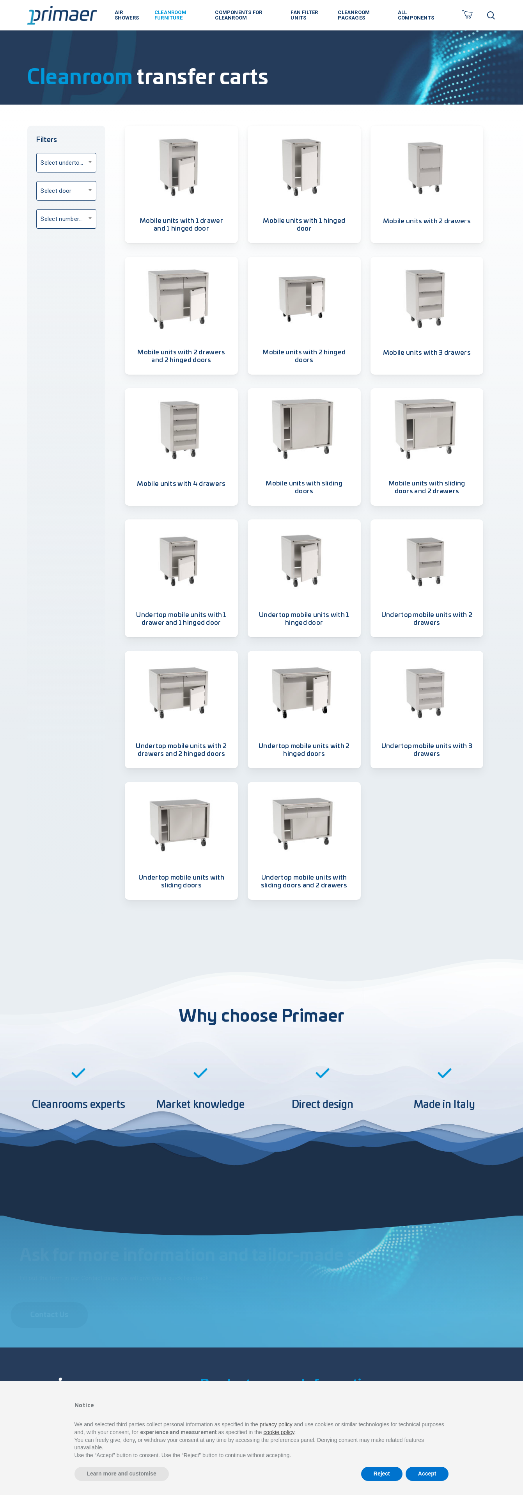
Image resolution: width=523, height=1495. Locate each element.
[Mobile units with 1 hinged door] (304, 167)
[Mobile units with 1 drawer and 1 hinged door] (181, 167)
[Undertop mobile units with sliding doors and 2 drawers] (304, 823)
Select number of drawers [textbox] (68, 218)
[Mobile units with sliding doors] (304, 429)
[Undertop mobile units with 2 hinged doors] (304, 692)
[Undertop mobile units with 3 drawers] (427, 692)
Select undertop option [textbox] (68, 162)
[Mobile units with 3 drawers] (427, 298)
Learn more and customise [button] (121, 1473)
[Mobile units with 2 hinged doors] (304, 298)
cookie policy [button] (278, 1432)
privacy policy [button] (276, 1424)
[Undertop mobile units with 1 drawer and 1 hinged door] (181, 560)
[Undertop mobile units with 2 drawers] (427, 560)
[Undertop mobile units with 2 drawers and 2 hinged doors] (181, 692)
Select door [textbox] (56, 190)
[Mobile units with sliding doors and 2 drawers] (427, 429)
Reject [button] (382, 1473)
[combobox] (66, 162)
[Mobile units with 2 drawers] (427, 167)
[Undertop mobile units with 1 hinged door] (304, 560)
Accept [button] (427, 1473)
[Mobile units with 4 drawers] (181, 429)
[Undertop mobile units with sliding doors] (181, 823)
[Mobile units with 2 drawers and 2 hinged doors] (181, 298)
